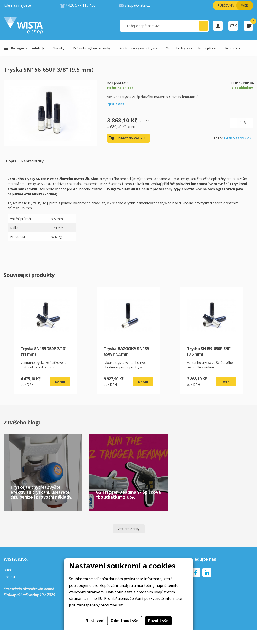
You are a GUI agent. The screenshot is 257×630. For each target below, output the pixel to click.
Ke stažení (233, 48)
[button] (203, 26)
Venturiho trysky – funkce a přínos (191, 48)
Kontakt (9, 577)
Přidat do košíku (131, 138)
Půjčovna (226, 5)
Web (244, 5)
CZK (233, 25)
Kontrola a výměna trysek (138, 48)
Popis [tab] (11, 161)
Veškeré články (128, 529)
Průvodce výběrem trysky (92, 48)
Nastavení (94, 620)
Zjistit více (116, 104)
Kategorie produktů (27, 48)
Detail (60, 382)
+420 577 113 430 (238, 138)
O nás (8, 570)
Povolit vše (158, 620)
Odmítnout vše (124, 620)
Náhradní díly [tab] (32, 161)
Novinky (58, 48)
